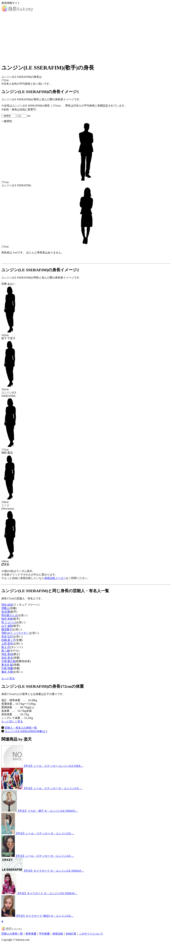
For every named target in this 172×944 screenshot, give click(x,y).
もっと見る (8, 678)
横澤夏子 (6, 629)
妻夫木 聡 (7, 664)
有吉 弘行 (7, 636)
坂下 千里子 (8, 338)
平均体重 (44, 933)
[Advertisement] (86, 37)
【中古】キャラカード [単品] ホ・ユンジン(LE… (37, 915)
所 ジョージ (8, 622)
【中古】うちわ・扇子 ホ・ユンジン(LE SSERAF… (39, 810)
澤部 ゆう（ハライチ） (15, 633)
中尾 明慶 (7, 668)
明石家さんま (9, 615)
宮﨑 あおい (8, 283)
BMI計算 (71, 933)
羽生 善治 (7, 654)
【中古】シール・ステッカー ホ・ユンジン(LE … (41, 788)
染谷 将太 (7, 657)
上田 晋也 (7, 643)
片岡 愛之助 (8, 661)
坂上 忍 (5, 647)
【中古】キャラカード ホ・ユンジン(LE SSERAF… (42, 870)
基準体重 (31, 933)
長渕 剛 (5, 611)
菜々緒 (5, 650)
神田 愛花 (7, 452)
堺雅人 (5, 608)
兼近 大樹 (7, 671)
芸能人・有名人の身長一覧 (21, 727)
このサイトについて (91, 933)
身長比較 (57, 933)
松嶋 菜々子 (8, 640)
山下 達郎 (7, 625)
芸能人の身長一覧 (12, 933)
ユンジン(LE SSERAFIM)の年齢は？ (26, 731)
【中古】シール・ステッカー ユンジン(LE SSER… (42, 765)
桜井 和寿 (7, 618)
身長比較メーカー (55, 578)
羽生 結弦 (7, 604)
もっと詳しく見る (12, 721)
